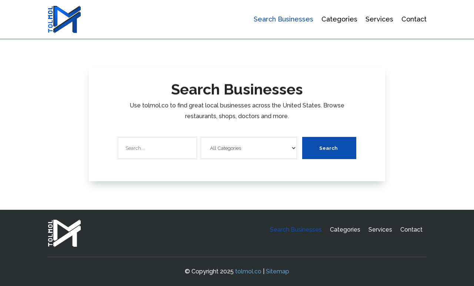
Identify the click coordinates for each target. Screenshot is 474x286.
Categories (339, 19)
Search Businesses (283, 19)
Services (379, 19)
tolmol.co (248, 271)
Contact (414, 19)
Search (328, 148)
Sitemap (277, 271)
